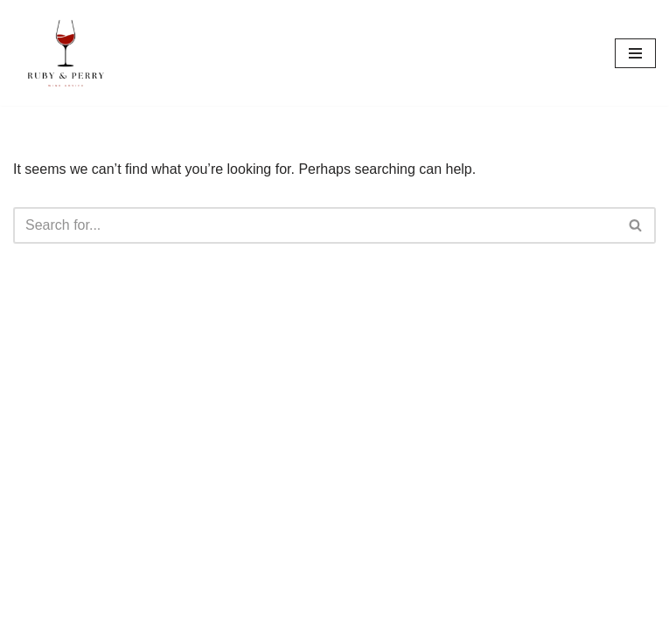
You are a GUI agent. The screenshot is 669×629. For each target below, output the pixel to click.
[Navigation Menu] (635, 53)
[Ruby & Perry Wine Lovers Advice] (65, 52)
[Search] (315, 225)
